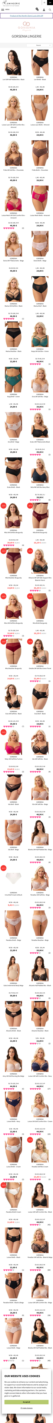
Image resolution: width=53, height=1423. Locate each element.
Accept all (26, 1402)
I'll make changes (27, 1408)
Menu (5, 9)
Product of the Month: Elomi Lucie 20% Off (26, 16)
